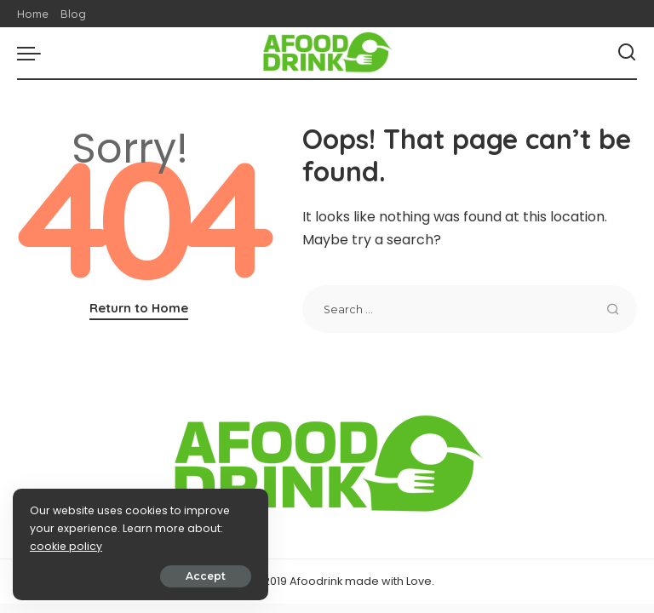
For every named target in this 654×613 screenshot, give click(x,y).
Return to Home (138, 308)
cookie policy (66, 546)
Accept (206, 576)
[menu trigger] (33, 52)
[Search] (627, 52)
